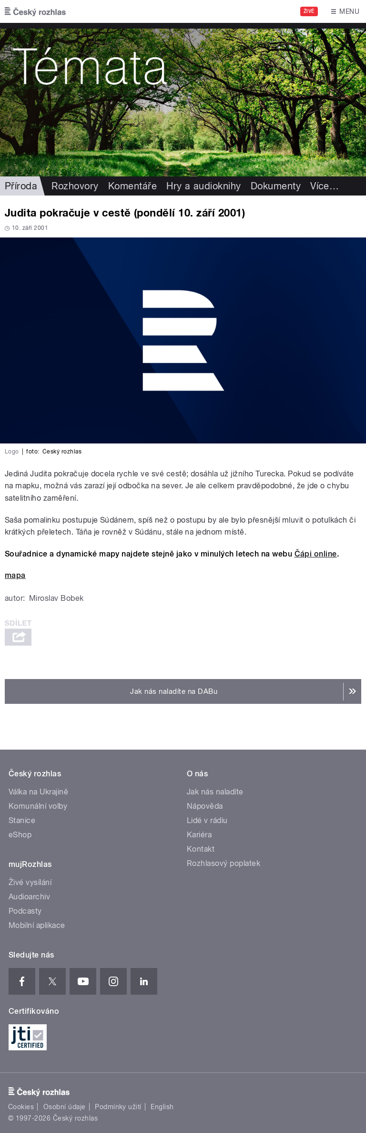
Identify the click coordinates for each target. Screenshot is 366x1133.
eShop (20, 834)
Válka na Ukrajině (38, 791)
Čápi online (316, 553)
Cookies (21, 1107)
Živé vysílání (30, 882)
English (162, 1107)
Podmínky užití (118, 1107)
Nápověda (205, 806)
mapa (15, 575)
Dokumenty (276, 186)
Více (324, 186)
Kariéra (199, 834)
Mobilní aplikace (37, 925)
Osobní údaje (64, 1107)
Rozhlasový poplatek (223, 863)
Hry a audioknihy (203, 186)
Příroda (21, 186)
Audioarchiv (29, 896)
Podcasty (25, 911)
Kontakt (200, 849)
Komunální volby (38, 806)
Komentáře (132, 186)
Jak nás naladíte (215, 791)
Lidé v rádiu (207, 820)
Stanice (22, 820)
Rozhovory (74, 186)
